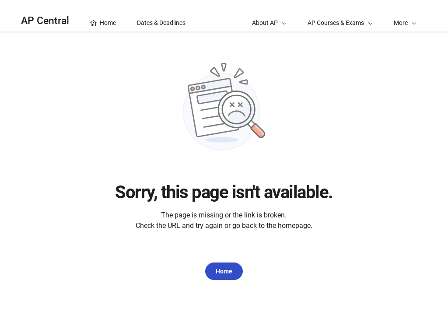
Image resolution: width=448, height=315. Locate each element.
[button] (405, 16)
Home (224, 271)
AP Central (45, 21)
